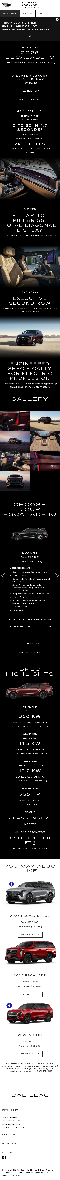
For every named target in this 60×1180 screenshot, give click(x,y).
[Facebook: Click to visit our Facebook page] (5, 1157)
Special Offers (11, 1124)
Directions (27, 13)
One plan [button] (25, 590)
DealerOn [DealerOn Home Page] (25, 1170)
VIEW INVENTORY (30, 91)
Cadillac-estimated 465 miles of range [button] (30, 572)
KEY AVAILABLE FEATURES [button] (30, 626)
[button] (10, 13)
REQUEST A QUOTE (30, 99)
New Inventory (11, 1117)
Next (57, 575)
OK (30, 36)
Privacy (41, 1170)
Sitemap (33, 1170)
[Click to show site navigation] (54, 13)
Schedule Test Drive (14, 1128)
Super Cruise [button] (19, 585)
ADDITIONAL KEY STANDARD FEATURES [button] (30, 619)
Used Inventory (11, 1121)
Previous (2, 575)
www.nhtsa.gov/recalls (19, 1071)
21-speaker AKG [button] (20, 594)
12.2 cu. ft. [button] (17, 597)
